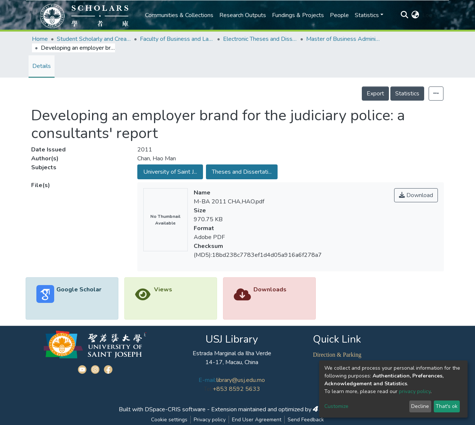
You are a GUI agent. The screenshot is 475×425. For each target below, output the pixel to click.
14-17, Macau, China (231, 362)
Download (416, 195)
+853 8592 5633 (236, 389)
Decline (420, 406)
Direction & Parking (337, 355)
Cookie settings (169, 419)
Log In (430, 15)
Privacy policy (210, 419)
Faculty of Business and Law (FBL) (177, 39)
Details (41, 66)
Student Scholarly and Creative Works (94, 39)
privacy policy (414, 391)
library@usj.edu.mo (240, 380)
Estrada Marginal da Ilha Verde (232, 353)
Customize (336, 406)
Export (375, 93)
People (339, 15)
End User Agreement (256, 419)
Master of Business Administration (343, 39)
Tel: (208, 389)
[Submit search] (404, 15)
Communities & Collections (179, 15)
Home (40, 39)
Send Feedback (306, 419)
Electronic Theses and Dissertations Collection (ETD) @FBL (260, 39)
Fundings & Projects (298, 15)
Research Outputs (242, 15)
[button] (415, 15)
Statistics (407, 93)
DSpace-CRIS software (175, 409)
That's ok (447, 406)
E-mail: (207, 380)
